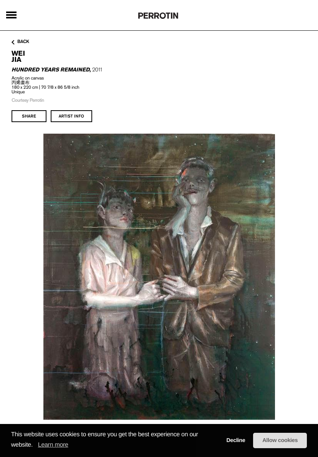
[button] (35, 445)
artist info (71, 116)
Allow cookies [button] (280, 440)
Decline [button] (235, 440)
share (29, 116)
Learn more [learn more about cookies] (53, 445)
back (20, 42)
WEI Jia (18, 56)
